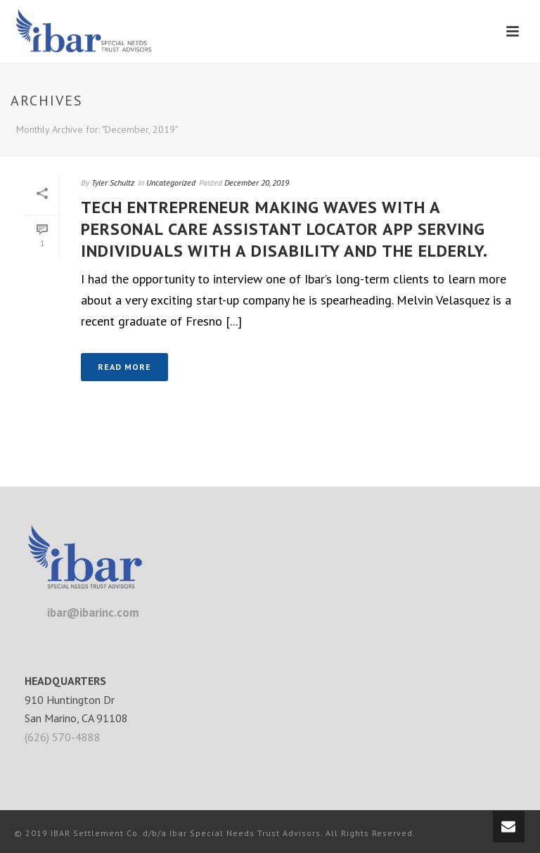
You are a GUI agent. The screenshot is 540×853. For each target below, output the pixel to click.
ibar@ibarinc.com (93, 612)
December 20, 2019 (256, 182)
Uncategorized (170, 182)
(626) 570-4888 (63, 737)
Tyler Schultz (112, 182)
